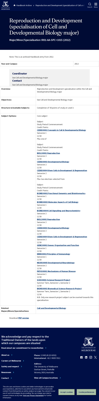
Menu (96, 5)
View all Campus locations (46, 378)
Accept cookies (66, 392)
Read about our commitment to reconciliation (22, 348)
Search (89, 5)
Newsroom (6, 372)
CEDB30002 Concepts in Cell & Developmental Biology (61, 130)
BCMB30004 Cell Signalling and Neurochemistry (58, 210)
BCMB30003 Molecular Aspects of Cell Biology (57, 202)
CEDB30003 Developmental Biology (53, 161)
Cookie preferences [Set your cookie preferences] (86, 392)
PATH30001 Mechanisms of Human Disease (56, 271)
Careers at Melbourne (11, 361)
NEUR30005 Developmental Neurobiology (56, 262)
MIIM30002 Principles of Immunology (53, 254)
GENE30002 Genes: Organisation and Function (58, 245)
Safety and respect (10, 366)
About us (5, 355)
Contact (5, 378)
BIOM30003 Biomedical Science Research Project (59, 288)
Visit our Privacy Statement (33, 395)
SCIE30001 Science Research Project (53, 280)
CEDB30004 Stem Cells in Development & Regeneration (62, 170)
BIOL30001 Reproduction (48, 153)
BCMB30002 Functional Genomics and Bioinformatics (61, 193)
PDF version (23, 318)
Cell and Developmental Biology (51, 308)
